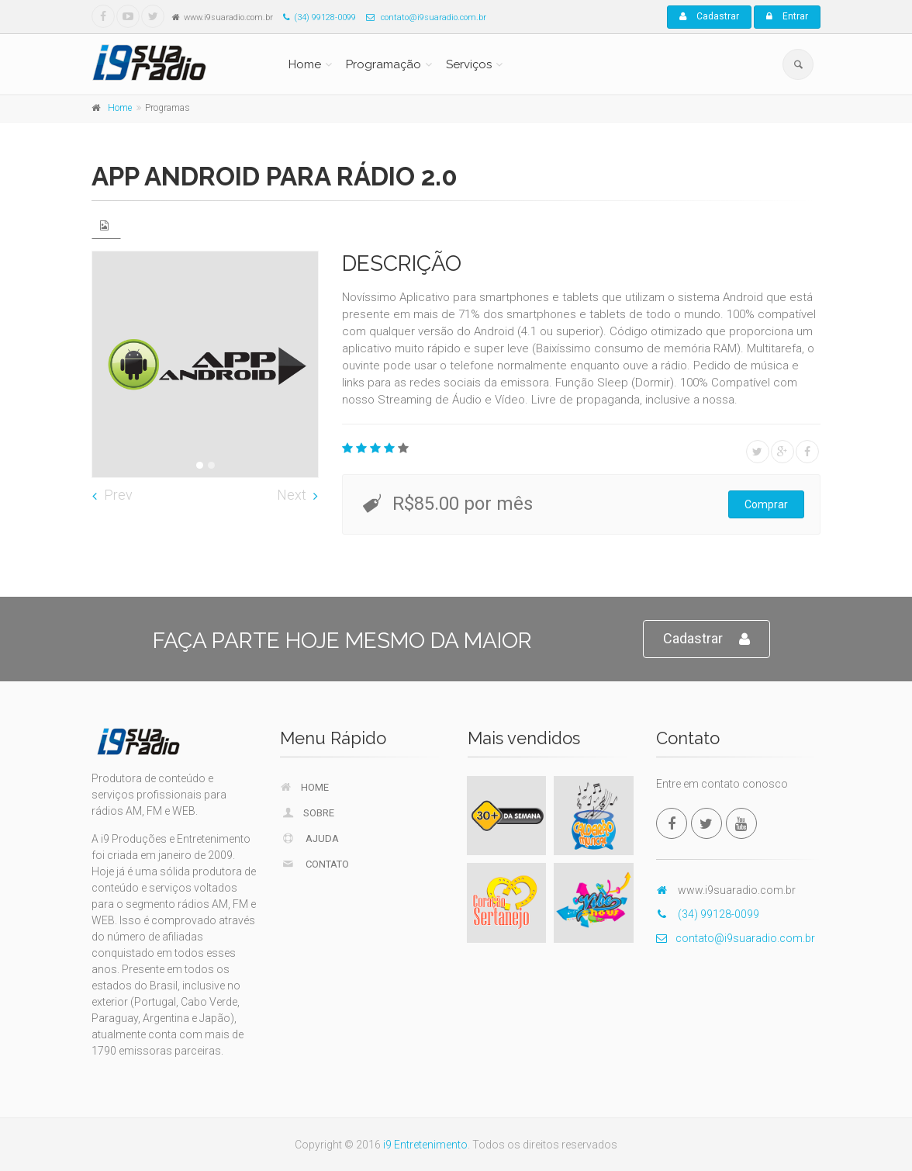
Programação (383, 64)
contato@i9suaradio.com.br (422, 17)
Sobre (308, 812)
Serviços (469, 64)
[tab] (106, 225)
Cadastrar (709, 16)
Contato (315, 863)
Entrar (787, 16)
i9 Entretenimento (425, 1144)
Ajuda (310, 838)
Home (304, 64)
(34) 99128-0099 (315, 17)
